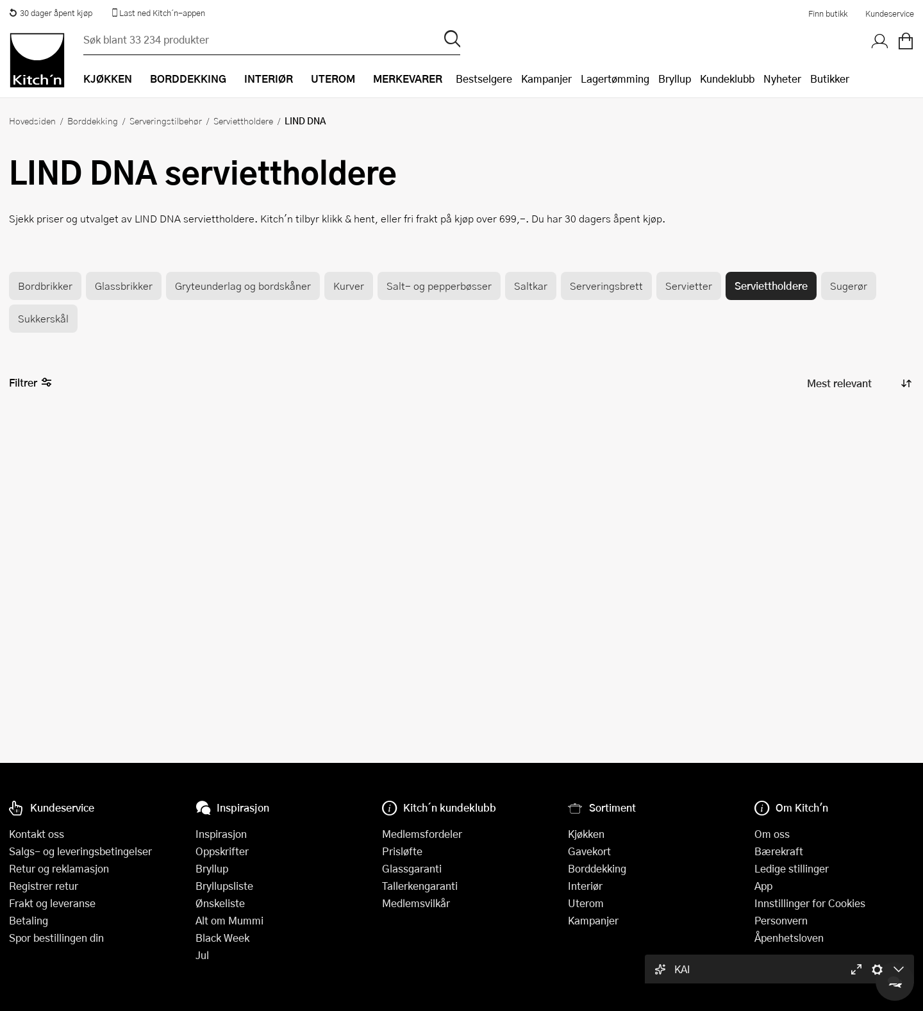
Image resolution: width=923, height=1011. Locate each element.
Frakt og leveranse (52, 903)
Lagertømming (615, 78)
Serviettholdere (243, 120)
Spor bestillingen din (56, 937)
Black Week (222, 937)
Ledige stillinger (791, 868)
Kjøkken (586, 833)
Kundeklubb (727, 78)
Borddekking (92, 120)
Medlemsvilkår (416, 903)
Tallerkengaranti (420, 885)
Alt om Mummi (229, 920)
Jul (202, 955)
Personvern (781, 920)
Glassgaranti (412, 868)
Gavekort (589, 851)
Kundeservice (889, 13)
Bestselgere (484, 78)
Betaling (28, 920)
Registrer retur (43, 885)
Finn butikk (827, 13)
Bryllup (674, 78)
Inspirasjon (221, 833)
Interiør (585, 885)
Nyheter (782, 78)
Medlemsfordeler (422, 833)
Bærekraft (778, 851)
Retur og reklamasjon (59, 868)
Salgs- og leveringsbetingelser (80, 851)
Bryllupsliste (224, 885)
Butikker (829, 78)
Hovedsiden (32, 120)
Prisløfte (402, 851)
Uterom (586, 903)
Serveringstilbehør (165, 120)
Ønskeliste (220, 903)
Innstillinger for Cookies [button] (809, 903)
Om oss (772, 833)
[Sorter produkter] (858, 383)
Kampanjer (546, 78)
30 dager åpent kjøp (50, 13)
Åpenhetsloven (789, 937)
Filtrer (30, 383)
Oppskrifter (222, 851)
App (763, 885)
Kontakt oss (36, 833)
